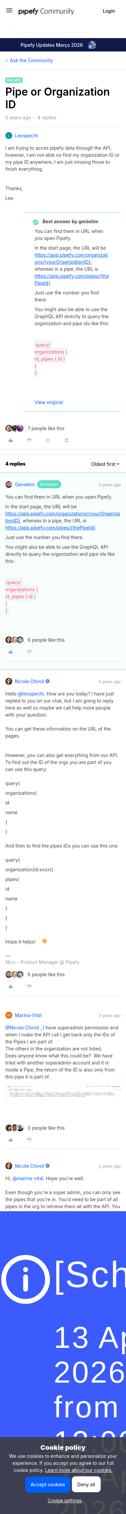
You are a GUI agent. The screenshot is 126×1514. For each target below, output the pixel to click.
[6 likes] (35, 639)
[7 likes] (34, 428)
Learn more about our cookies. (79, 1470)
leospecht (26, 135)
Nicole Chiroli (29, 681)
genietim (25, 484)
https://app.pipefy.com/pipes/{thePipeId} (50, 527)
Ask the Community (31, 60)
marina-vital (28, 1015)
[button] (9, 12)
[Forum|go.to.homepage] (58, 11)
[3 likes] (35, 1127)
